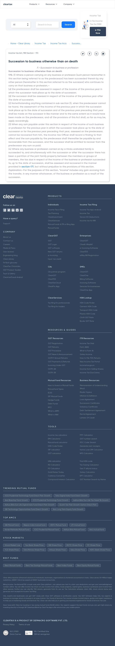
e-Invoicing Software (89, 248)
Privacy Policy (8, 624)
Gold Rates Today (56, 472)
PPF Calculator (86, 435)
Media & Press (9, 248)
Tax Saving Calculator (89, 465)
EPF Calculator (86, 476)
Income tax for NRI (88, 221)
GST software (54, 248)
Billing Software (86, 279)
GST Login (52, 244)
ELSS (50, 393)
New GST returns (55, 252)
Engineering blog (10, 255)
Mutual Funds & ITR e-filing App (61, 224)
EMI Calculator (54, 439)
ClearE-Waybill (86, 244)
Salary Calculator (87, 472)
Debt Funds (53, 404)
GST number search (88, 439)
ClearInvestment (55, 217)
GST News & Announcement (60, 354)
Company (69, 4)
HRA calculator (54, 461)
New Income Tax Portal (90, 362)
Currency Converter (56, 476)
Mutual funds (53, 228)
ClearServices (54, 221)
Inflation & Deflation (88, 396)
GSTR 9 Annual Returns (58, 358)
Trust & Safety (9, 274)
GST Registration (55, 343)
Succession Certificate (90, 403)
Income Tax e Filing (56, 210)
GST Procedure (54, 351)
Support (6, 223)
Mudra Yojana (86, 392)
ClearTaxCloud (54, 283)
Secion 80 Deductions (89, 217)
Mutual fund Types (56, 389)
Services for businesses (90, 286)
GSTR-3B (52, 373)
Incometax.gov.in (87, 365)
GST (50, 241)
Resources (52, 4)
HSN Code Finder (87, 303)
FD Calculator (54, 468)
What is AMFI (53, 411)
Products (35, 4)
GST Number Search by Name (93, 479)
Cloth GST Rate (87, 317)
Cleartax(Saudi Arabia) (13, 277)
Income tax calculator (57, 435)
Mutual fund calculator (57, 442)
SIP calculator (54, 450)
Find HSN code (86, 461)
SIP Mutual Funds (55, 396)
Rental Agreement (88, 414)
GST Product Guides (12, 270)
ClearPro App (54, 286)
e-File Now (98, 31)
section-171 (27, 166)
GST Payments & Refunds (59, 362)
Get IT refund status (88, 468)
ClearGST (84, 241)
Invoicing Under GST (56, 365)
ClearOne (84, 275)
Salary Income (86, 354)
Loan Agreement (87, 399)
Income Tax (85, 213)
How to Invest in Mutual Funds (61, 385)
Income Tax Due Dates (90, 373)
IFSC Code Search (88, 442)
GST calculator (54, 453)
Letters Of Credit (87, 418)
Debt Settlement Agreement (92, 410)
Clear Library (8, 259)
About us (7, 237)
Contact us (8, 241)
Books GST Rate (87, 321)
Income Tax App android (90, 210)
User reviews (8, 252)
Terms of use (24, 624)
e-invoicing (53, 255)
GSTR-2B (52, 369)
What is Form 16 (86, 351)
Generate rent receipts (90, 446)
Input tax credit (54, 259)
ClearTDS (84, 252)
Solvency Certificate (89, 407)
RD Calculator (54, 465)
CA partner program (56, 272)
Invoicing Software (88, 283)
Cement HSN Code (88, 306)
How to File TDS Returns (90, 358)
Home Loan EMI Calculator (91, 450)
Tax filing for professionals (59, 303)
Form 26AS (84, 347)
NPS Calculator (86, 453)
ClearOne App (86, 290)
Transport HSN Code (88, 310)
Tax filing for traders (56, 306)
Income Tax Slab (87, 343)
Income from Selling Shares (92, 369)
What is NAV (53, 415)
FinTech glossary (10, 263)
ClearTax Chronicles (11, 266)
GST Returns (53, 347)
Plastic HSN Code (87, 314)
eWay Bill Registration (89, 255)
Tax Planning (53, 213)
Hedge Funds (53, 400)
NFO (50, 407)
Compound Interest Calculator (61, 479)
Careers (6, 244)
